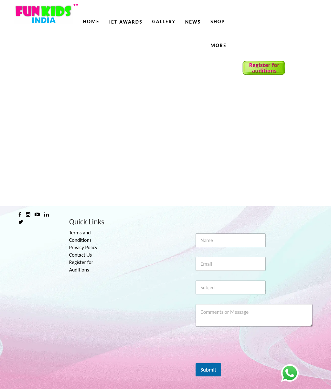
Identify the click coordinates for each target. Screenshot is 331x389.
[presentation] (245, 359)
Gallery (163, 21)
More (218, 45)
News (193, 22)
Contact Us (80, 255)
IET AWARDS (126, 22)
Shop (217, 21)
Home (91, 21)
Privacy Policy (83, 247)
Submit (208, 369)
